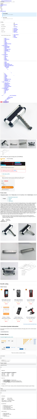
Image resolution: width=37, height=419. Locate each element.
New (11, 162)
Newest (8, 347)
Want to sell (3, 31)
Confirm (5, 363)
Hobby (5, 61)
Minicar (5, 59)
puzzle (5, 58)
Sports (5, 41)
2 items (35, 341)
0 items (35, 343)
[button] (18, 10)
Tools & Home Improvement (6, 35)
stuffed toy (6, 56)
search (2, 3)
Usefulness (19, 347)
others (5, 52)
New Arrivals (3, 26)
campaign (2, 24)
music (5, 38)
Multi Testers (11, 200)
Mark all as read (3, 11)
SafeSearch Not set (3, 4)
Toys (5, 55)
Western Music (6, 47)
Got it (1, 388)
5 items (35, 340)
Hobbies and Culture (7, 43)
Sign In (1, 5)
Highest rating (13, 347)
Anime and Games (7, 49)
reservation (3, 28)
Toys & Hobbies (5, 54)
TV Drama (15, 37)
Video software (16, 34)
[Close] (1, 358)
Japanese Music (7, 46)
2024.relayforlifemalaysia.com (6, 0)
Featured (15, 31)
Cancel (2, 363)
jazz (5, 51)
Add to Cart (7, 187)
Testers (10, 199)
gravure (5, 44)
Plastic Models (6, 63)
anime (15, 35)
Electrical (10, 198)
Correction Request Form (4, 331)
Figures (5, 62)
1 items (35, 342)
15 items (35, 339)
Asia (5, 53)
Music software (4, 45)
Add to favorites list (5, 189)
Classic (5, 48)
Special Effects (6, 39)
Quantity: (2, 360)
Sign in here (16, 24)
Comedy (5, 42)
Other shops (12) (6, 173)
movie (15, 36)
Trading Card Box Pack (8, 64)
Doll (5, 57)
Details (15, 170)
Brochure (6, 102)
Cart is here (15, 26)
